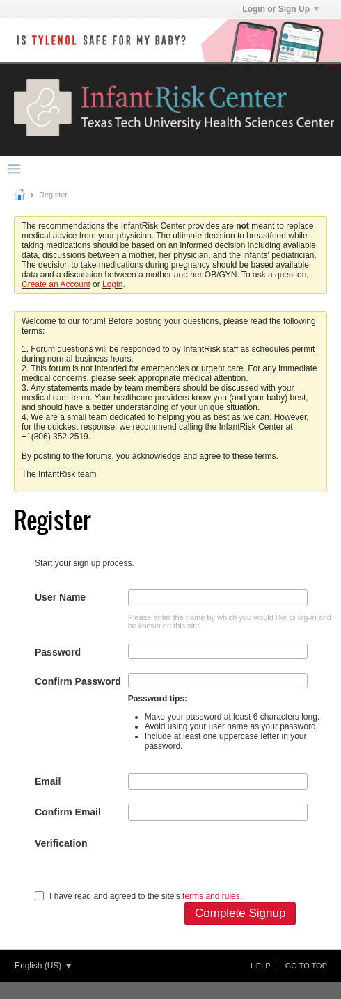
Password (58, 652)
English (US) (43, 965)
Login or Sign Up (280, 9)
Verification (61, 843)
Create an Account (56, 284)
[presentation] (234, 862)
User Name (60, 597)
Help (261, 965)
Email (48, 781)
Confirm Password (78, 681)
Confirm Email (68, 812)
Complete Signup (240, 913)
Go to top (306, 965)
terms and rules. (212, 896)
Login (112, 284)
